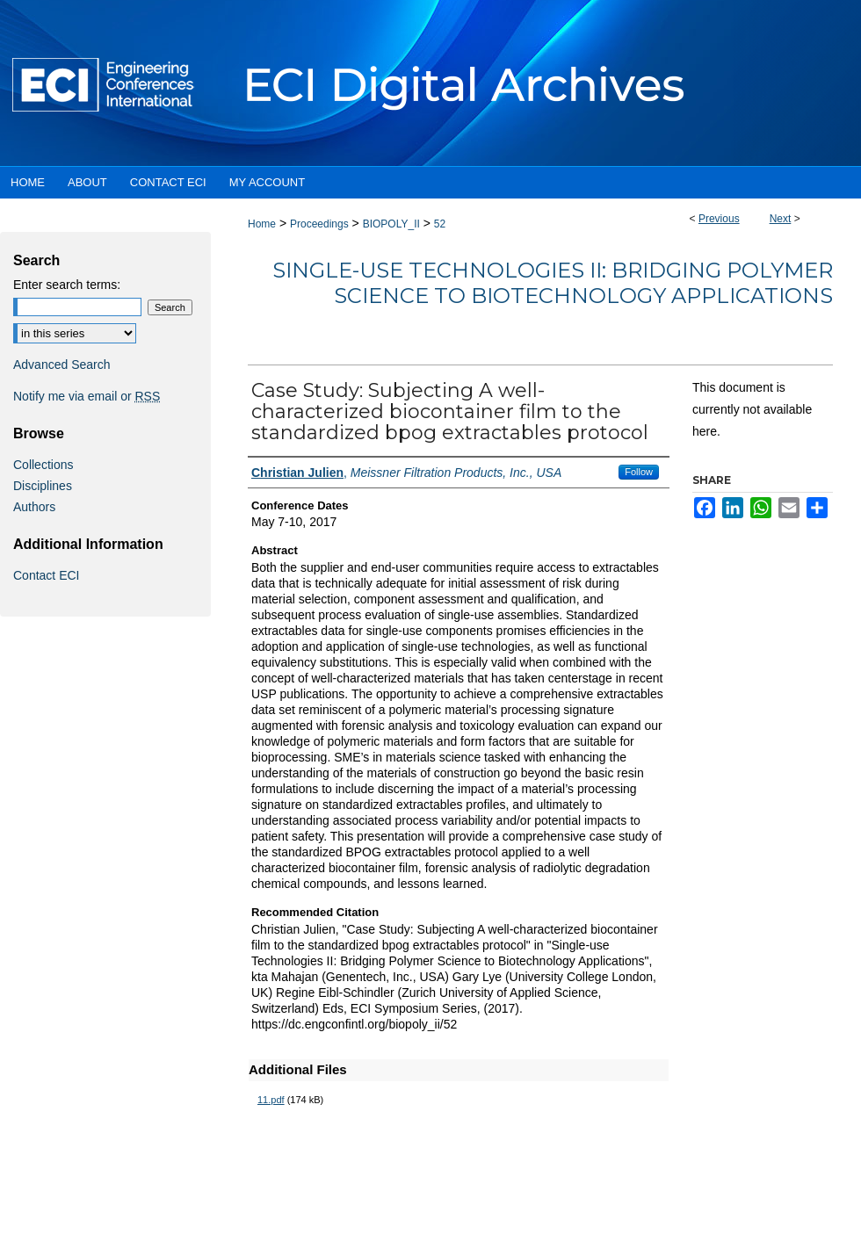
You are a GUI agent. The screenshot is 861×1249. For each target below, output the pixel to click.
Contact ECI (46, 575)
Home (262, 224)
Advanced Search (62, 364)
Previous (719, 219)
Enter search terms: (66, 285)
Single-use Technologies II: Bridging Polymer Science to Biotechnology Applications (552, 282)
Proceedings (319, 224)
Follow (639, 471)
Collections (43, 465)
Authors (34, 507)
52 (439, 224)
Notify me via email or (86, 396)
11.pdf (271, 1099)
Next (781, 219)
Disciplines (42, 486)
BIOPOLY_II (391, 224)
